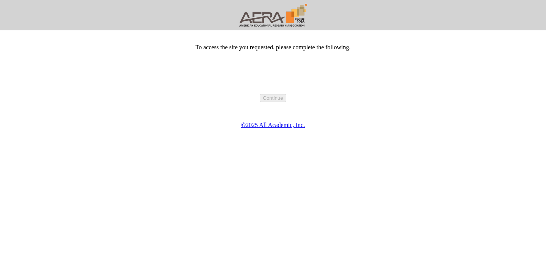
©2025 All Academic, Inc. (273, 125)
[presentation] (273, 79)
